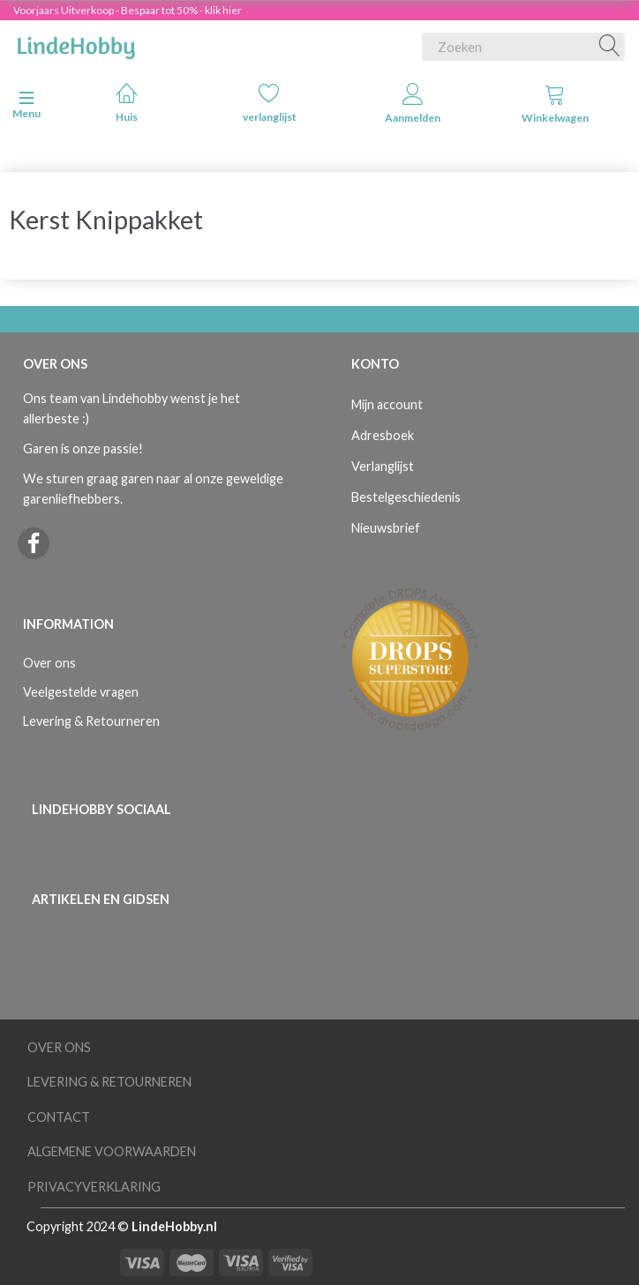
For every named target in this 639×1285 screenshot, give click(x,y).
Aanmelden (412, 103)
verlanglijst (270, 102)
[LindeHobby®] (76, 43)
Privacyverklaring (94, 1186)
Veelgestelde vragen (81, 691)
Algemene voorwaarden (111, 1151)
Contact (58, 1116)
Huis (127, 102)
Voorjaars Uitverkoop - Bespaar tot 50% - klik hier (127, 10)
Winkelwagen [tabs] (555, 103)
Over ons (49, 662)
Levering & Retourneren (91, 720)
